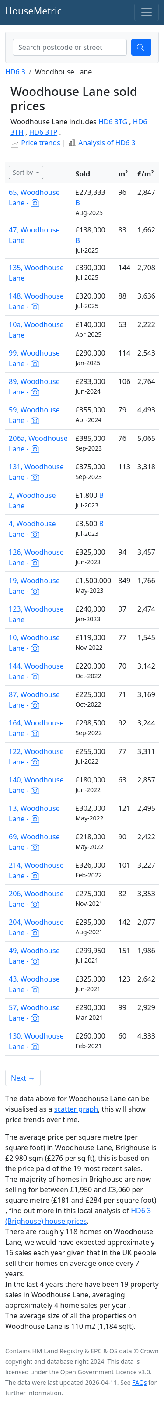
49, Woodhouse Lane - (34, 956)
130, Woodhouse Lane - (36, 1041)
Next (23, 1078)
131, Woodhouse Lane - (36, 472)
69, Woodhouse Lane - (34, 842)
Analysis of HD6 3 (106, 143)
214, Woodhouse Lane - (36, 870)
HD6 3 (15, 72)
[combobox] (70, 47)
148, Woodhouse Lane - (36, 301)
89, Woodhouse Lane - (34, 387)
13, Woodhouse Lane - (34, 813)
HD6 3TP (43, 132)
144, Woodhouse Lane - (36, 671)
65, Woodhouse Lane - (34, 197)
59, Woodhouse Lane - (34, 415)
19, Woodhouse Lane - (34, 586)
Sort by (24, 172)
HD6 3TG (112, 122)
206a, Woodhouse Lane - (38, 443)
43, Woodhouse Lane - (34, 984)
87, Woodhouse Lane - (34, 700)
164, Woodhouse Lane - (36, 728)
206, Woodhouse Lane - (36, 899)
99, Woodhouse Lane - (34, 358)
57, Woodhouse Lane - (34, 1013)
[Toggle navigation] (146, 12)
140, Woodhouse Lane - (36, 785)
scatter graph (76, 1109)
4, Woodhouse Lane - (32, 529)
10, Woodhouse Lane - (34, 643)
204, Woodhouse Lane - (36, 927)
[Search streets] (70, 47)
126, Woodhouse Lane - (36, 557)
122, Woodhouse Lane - (36, 757)
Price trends (40, 143)
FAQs (139, 1382)
